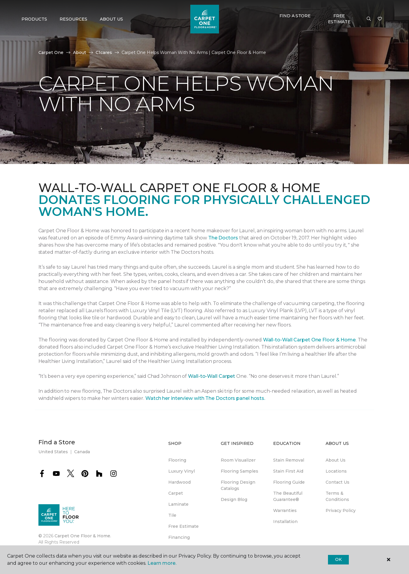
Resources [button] (73, 19)
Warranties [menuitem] (285, 510)
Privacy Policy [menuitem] (341, 510)
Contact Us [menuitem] (337, 482)
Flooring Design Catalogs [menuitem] (238, 485)
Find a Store (295, 15)
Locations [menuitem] (336, 471)
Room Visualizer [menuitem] (238, 460)
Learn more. (161, 563)
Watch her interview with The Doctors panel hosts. (205, 398)
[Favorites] (379, 19)
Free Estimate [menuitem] (183, 526)
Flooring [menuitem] (177, 460)
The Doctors (223, 238)
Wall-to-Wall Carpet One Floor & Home (309, 340)
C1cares (104, 52)
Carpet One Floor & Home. (83, 536)
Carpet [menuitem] (175, 493)
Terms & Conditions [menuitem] (337, 496)
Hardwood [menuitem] (179, 482)
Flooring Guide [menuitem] (289, 482)
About (79, 52)
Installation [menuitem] (285, 521)
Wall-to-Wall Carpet (211, 376)
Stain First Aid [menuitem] (288, 471)
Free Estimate (339, 18)
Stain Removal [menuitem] (288, 460)
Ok (338, 559)
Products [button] (34, 19)
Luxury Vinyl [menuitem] (181, 471)
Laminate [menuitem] (178, 504)
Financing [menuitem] (179, 537)
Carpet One (50, 52)
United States (53, 451)
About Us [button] (111, 19)
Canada (82, 451)
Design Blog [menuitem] (234, 499)
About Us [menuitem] (336, 460)
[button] (368, 19)
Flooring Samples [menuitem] (239, 471)
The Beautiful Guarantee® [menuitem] (287, 496)
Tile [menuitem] (172, 515)
